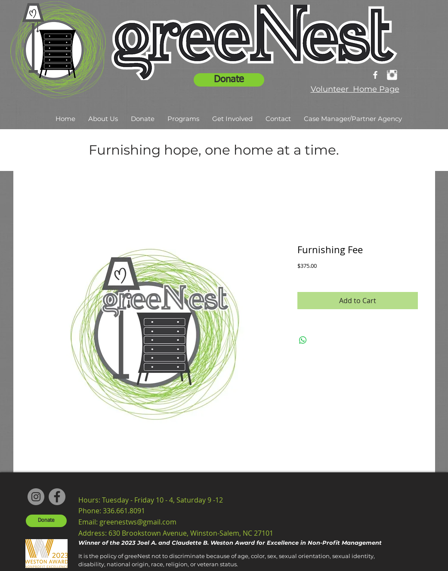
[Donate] (229, 80)
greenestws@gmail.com (137, 522)
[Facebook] (57, 496)
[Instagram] (36, 496)
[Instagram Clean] (392, 75)
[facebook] (375, 75)
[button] (103, 119)
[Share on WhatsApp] (303, 340)
